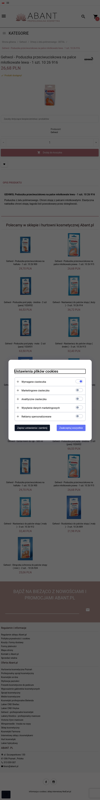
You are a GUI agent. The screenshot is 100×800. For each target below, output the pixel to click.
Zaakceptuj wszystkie (71, 427)
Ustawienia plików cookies (36, 371)
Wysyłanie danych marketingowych (41, 407)
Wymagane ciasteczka (34, 381)
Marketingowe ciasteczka (35, 390)
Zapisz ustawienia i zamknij (32, 427)
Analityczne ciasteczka (34, 399)
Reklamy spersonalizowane (36, 416)
